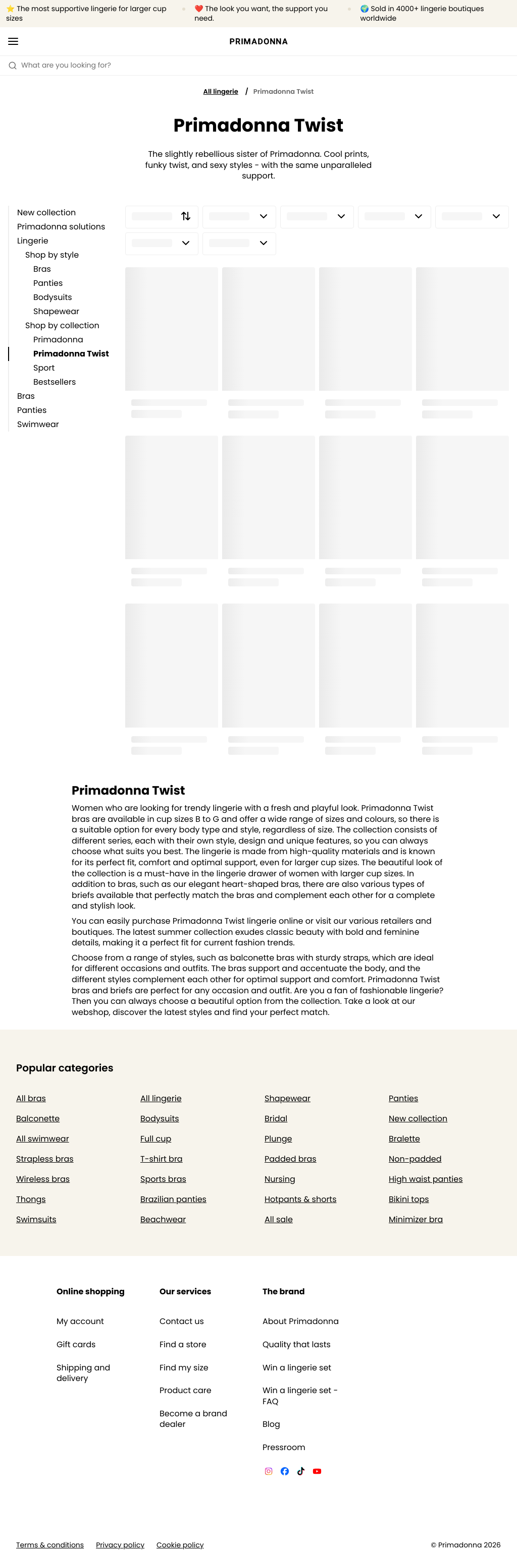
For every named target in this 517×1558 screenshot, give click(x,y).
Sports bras (163, 1179)
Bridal (276, 1118)
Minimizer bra (416, 1219)
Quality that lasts (297, 1344)
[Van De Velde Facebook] (285, 1472)
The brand (284, 1291)
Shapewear (56, 311)
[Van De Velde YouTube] (317, 1472)
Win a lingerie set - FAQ (300, 1396)
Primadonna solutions (61, 226)
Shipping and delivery (83, 1373)
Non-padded (415, 1159)
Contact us (182, 1321)
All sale (279, 1219)
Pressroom (284, 1447)
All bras (31, 1098)
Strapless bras (45, 1159)
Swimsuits (36, 1219)
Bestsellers (54, 382)
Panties (48, 283)
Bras (42, 269)
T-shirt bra (161, 1159)
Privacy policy (120, 1545)
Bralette (404, 1139)
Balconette (38, 1118)
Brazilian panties (173, 1199)
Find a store (183, 1344)
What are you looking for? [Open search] (59, 65)
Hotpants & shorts (301, 1199)
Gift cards (76, 1344)
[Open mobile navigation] (13, 41)
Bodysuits (52, 297)
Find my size (184, 1367)
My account (80, 1321)
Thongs (31, 1199)
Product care (186, 1390)
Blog (271, 1424)
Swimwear (38, 424)
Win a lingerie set (297, 1367)
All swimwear (42, 1139)
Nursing (280, 1179)
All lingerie (220, 91)
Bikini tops (409, 1199)
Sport (44, 368)
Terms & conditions (50, 1545)
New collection (46, 212)
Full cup (155, 1139)
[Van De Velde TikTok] (301, 1472)
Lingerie (32, 241)
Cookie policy (180, 1545)
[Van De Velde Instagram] (269, 1472)
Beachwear (163, 1219)
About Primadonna (301, 1321)
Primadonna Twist (71, 353)
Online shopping (91, 1291)
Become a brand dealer (193, 1419)
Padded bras (291, 1159)
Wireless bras (43, 1179)
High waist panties (426, 1179)
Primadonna (58, 339)
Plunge (278, 1139)
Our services (185, 1291)
